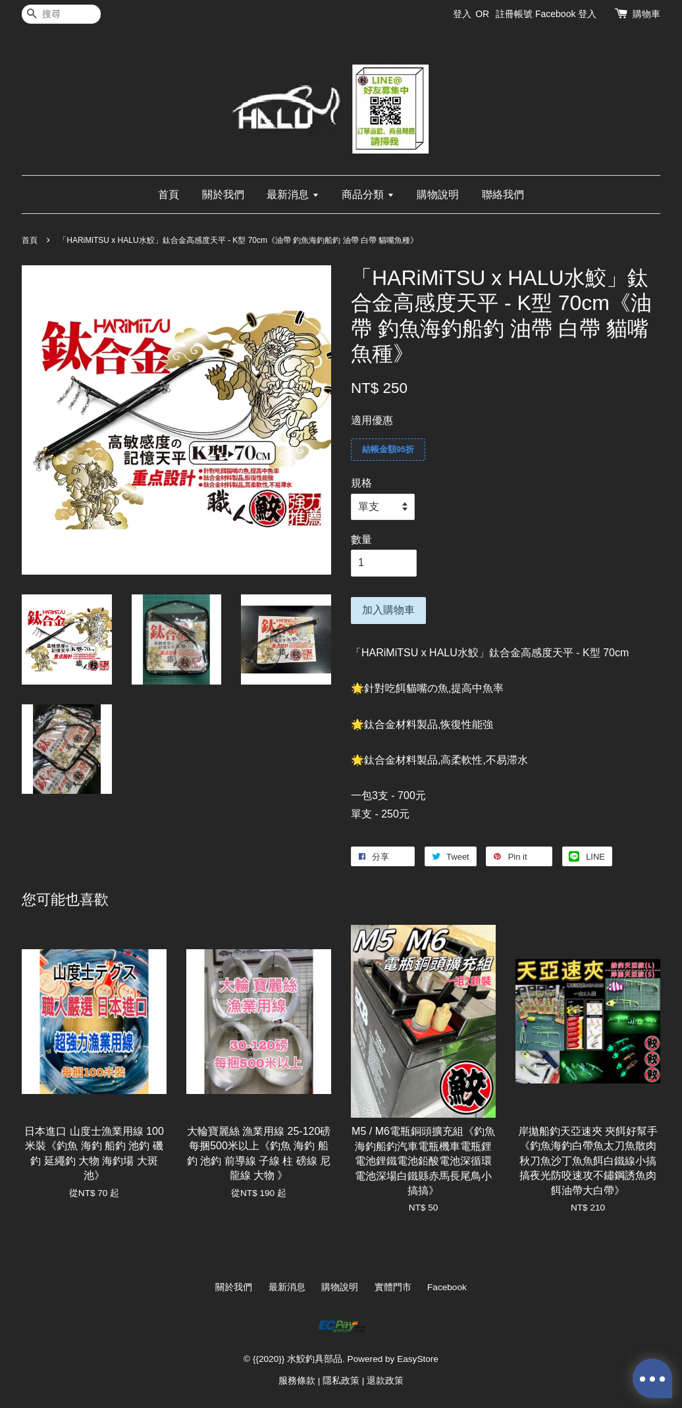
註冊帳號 (514, 14)
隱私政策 (341, 1381)
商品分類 (368, 194)
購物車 (646, 14)
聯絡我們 (503, 194)
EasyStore (417, 1359)
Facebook (447, 1287)
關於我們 (223, 194)
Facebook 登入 (565, 14)
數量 (361, 539)
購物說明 (438, 194)
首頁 (168, 194)
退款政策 (385, 1381)
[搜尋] (61, 14)
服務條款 (296, 1381)
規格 (361, 482)
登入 (462, 14)
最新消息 (293, 194)
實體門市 (393, 1287)
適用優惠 (372, 420)
